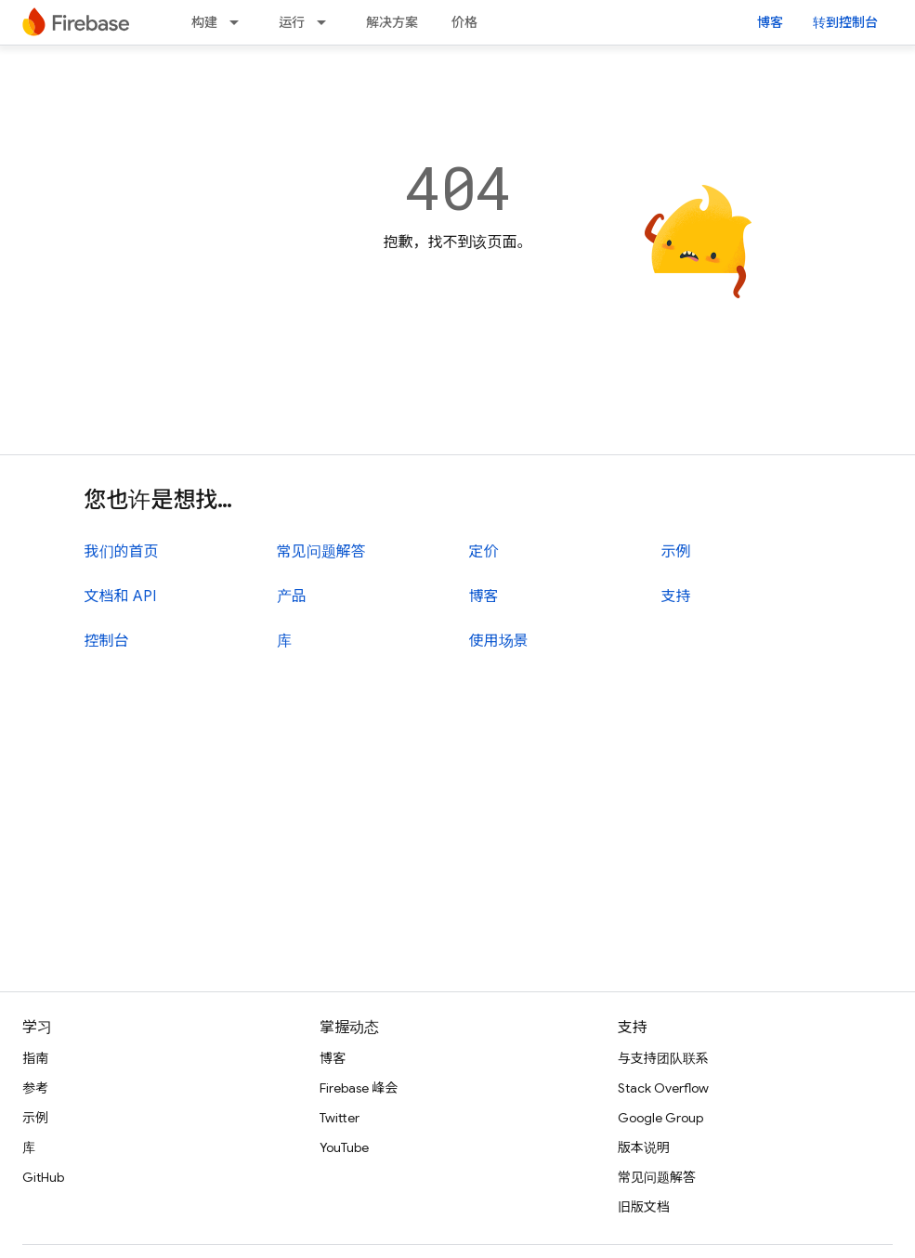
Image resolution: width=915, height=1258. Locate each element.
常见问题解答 (321, 552)
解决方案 (392, 22)
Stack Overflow (663, 1088)
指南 (35, 1058)
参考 (35, 1088)
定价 (484, 552)
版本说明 (644, 1147)
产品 (292, 596)
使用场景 (499, 641)
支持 (676, 596)
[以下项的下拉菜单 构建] (239, 22)
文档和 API (120, 596)
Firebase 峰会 (359, 1088)
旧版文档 (644, 1207)
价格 (464, 22)
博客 (770, 22)
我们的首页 (122, 552)
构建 (204, 22)
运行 (292, 22)
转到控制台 (845, 22)
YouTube (344, 1147)
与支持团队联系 (663, 1058)
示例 (676, 552)
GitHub (43, 1177)
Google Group (660, 1117)
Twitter (339, 1117)
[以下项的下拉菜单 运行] (327, 22)
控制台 (107, 641)
